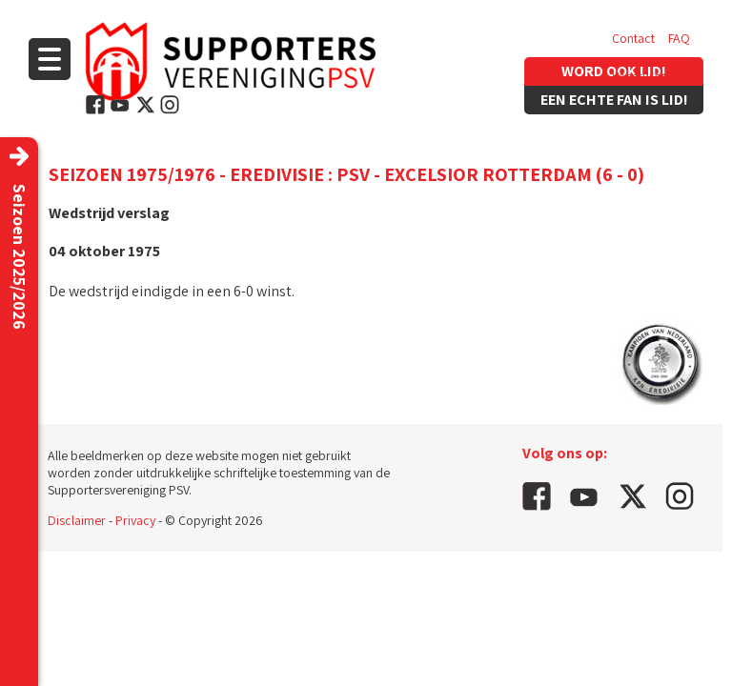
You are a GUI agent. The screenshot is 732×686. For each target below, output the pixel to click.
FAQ (679, 38)
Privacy (135, 520)
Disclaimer (77, 520)
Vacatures (639, 76)
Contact (633, 38)
